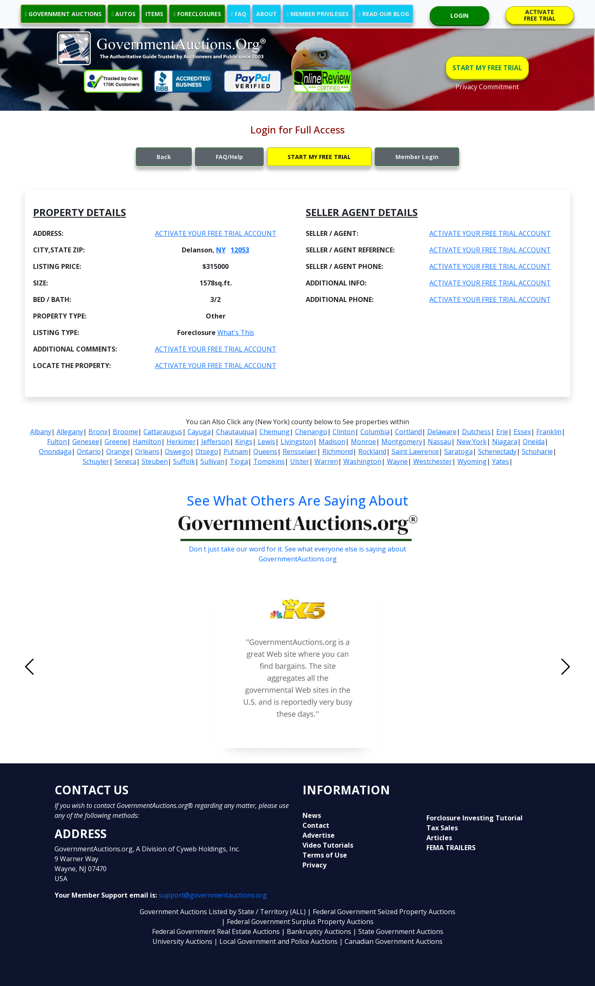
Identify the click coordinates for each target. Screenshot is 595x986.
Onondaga (55, 451)
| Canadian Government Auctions (391, 941)
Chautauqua (235, 431)
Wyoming (472, 461)
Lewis (266, 441)
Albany (40, 431)
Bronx (97, 431)
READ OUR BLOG (384, 14)
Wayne (397, 461)
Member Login (416, 157)
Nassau (439, 441)
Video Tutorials (327, 845)
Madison (332, 441)
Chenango (311, 431)
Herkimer (181, 441)
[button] (70, 666)
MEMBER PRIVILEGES (318, 14)
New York (472, 441)
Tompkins (269, 461)
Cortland (408, 431)
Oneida (534, 441)
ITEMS (154, 14)
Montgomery (401, 441)
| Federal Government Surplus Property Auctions (297, 921)
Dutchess (476, 431)
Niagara (504, 441)
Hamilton (147, 441)
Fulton (57, 441)
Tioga (239, 461)
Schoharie (537, 451)
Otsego (206, 451)
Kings (243, 441)
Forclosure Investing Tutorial (474, 817)
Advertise (318, 835)
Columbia (375, 431)
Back (164, 157)
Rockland (372, 451)
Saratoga (458, 451)
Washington (362, 461)
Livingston (297, 441)
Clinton (344, 431)
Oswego (177, 451)
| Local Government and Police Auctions (276, 941)
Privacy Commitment (487, 86)
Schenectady (497, 451)
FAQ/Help (229, 157)
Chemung (274, 431)
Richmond (337, 451)
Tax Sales (442, 827)
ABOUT (266, 14)
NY (221, 249)
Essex (522, 431)
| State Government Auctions (398, 931)
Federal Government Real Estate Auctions (216, 931)
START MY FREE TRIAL (487, 67)
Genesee (85, 441)
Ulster (299, 461)
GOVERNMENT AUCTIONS (63, 14)
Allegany (70, 431)
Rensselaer (300, 451)
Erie (502, 431)
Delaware (442, 431)
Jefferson (215, 441)
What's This (235, 332)
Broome (125, 431)
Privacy (314, 865)
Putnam (236, 451)
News (311, 815)
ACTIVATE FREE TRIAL (540, 15)
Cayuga (199, 431)
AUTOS (124, 14)
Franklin (549, 431)
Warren (326, 461)
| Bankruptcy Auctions (317, 931)
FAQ (238, 14)
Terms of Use (324, 855)
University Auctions (183, 941)
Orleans (147, 451)
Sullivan (212, 461)
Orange (118, 451)
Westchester (432, 461)
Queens (265, 451)
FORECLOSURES (197, 14)
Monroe (363, 441)
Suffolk (184, 461)
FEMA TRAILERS (451, 847)
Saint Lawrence (415, 451)
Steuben (155, 461)
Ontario (89, 451)
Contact (315, 825)
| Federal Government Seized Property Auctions (381, 911)
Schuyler (96, 461)
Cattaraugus (162, 431)
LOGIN (459, 15)
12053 (240, 249)
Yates (500, 461)
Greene (116, 441)
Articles (439, 837)
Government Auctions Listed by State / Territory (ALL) (223, 911)
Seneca (125, 461)
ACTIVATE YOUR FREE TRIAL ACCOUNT (215, 233)
